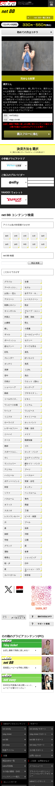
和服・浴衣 (29, 428)
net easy (6, 745)
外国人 (7, 317)
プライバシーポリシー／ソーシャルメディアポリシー (39, 773)
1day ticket (6, 734)
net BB (5, 739)
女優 (26, 282)
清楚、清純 (29, 317)
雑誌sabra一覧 (8, 761)
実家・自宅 (29, 481)
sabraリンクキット (37, 781)
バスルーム (9, 499)
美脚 (6, 370)
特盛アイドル (8, 750)
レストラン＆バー (12, 516)
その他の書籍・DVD (11, 771)
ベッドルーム (30, 493)
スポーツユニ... (10, 452)
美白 (26, 375)
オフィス (8, 505)
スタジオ (8, 510)
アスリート (9, 299)
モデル (27, 287)
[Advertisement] (14, 707)
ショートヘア (10, 387)
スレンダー (9, 358)
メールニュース (36, 766)
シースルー (29, 475)
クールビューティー (32, 335)
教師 (6, 446)
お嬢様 (7, 323)
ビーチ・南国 (30, 516)
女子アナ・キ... (31, 293)
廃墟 (26, 505)
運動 (6, 552)
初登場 (27, 575)
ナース (7, 440)
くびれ (27, 370)
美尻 (26, 364)
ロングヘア (29, 387)
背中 (6, 375)
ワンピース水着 (11, 405)
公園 (26, 540)
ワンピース (29, 411)
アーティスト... (10, 287)
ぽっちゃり (29, 358)
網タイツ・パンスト (32, 464)
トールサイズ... (10, 399)
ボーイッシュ (10, 340)
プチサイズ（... (31, 393)
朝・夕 (7, 563)
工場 (26, 510)
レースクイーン (31, 299)
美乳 (26, 352)
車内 (26, 499)
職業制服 (28, 440)
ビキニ (27, 399)
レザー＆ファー (11, 428)
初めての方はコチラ (27, 32)
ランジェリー (10, 463)
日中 (26, 563)
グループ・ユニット (32, 311)
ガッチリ (8, 364)
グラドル (8, 282)
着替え (7, 557)
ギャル (7, 334)
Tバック (7, 411)
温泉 (26, 528)
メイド (27, 434)
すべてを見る (30, 346)
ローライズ (9, 422)
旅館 (6, 534)
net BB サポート (36, 739)
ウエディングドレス (32, 458)
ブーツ (27, 469)
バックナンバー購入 (11, 777)
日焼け (7, 381)
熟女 (26, 305)
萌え (26, 323)
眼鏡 (6, 393)
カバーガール (10, 575)
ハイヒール (9, 475)
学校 (6, 540)
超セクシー (9, 346)
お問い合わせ (35, 755)
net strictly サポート (37, 729)
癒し (6, 328)
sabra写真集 (7, 766)
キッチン (28, 487)
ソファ (7, 493)
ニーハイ (8, 434)
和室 (6, 487)
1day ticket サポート (38, 734)
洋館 (26, 534)
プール (27, 522)
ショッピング (30, 557)
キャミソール (30, 417)
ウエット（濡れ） (32, 381)
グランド (8, 546)
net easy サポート (37, 745)
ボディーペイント (12, 481)
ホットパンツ (30, 422)
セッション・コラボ (32, 570)
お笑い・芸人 (10, 293)
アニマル (8, 469)
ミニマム (28, 405)
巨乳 (6, 352)
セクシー (28, 340)
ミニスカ (8, 417)
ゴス (26, 446)
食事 (26, 552)
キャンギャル (10, 311)
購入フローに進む (27, 133)
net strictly (6, 729)
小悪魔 (27, 328)
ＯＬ (6, 458)
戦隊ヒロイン (10, 305)
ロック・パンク (31, 452)
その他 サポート (36, 750)
